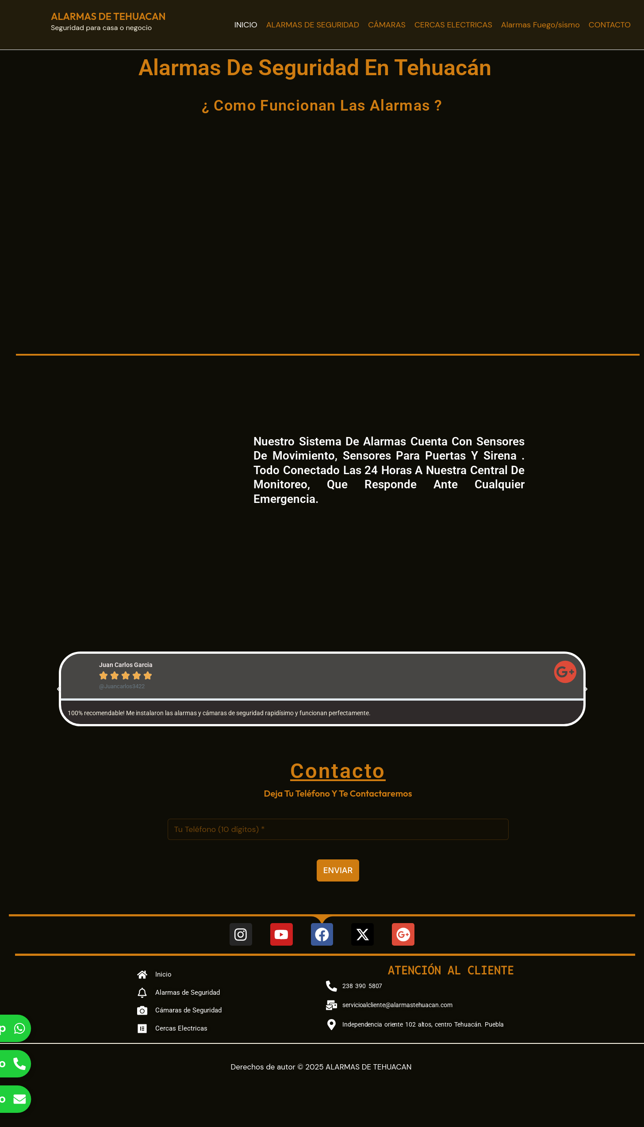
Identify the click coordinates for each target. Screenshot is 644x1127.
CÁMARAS (387, 24)
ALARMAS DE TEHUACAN (108, 16)
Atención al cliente (451, 970)
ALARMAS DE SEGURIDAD (313, 24)
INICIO (245, 24)
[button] (58, 689)
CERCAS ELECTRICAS (453, 24)
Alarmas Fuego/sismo (540, 24)
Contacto (338, 770)
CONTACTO (610, 24)
